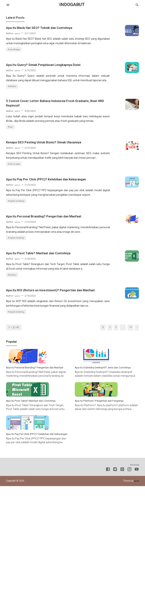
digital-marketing (19, 257)
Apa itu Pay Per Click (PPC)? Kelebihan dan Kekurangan (40, 228)
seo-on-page (16, 209)
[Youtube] (136, 591)
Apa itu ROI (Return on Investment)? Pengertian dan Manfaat (38, 373)
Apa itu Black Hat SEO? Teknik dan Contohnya (36, 30)
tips (12, 161)
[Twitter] (115, 591)
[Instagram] (129, 591)
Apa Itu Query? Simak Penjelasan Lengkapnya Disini (35, 78)
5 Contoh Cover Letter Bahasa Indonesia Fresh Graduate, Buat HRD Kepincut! (38, 129)
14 (128, 418)
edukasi (14, 108)
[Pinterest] (122, 591)
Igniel (136, 601)
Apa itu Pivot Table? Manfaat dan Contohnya (35, 324)
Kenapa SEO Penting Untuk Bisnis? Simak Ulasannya (37, 180)
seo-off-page (16, 59)
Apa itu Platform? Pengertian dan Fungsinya (103, 510)
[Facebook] (108, 591)
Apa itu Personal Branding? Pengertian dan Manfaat (41, 276)
